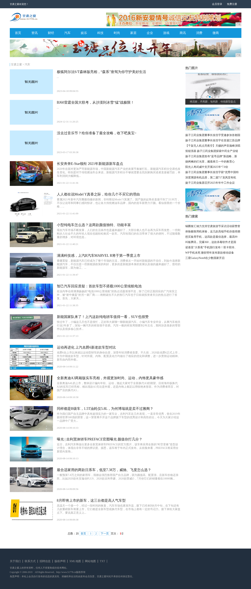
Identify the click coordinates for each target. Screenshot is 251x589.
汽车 (67, 33)
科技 (100, 33)
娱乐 (84, 33)
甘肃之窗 (16, 64)
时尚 (117, 33)
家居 (133, 33)
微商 (216, 33)
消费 (199, 33)
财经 (51, 33)
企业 (150, 33)
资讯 (34, 33)
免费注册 (232, 4)
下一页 (105, 533)
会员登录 (217, 4)
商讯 (183, 33)
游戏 (166, 33)
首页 (18, 33)
